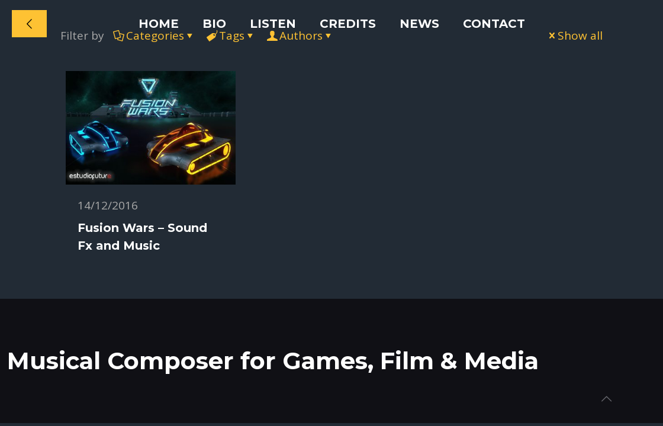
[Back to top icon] (606, 398)
